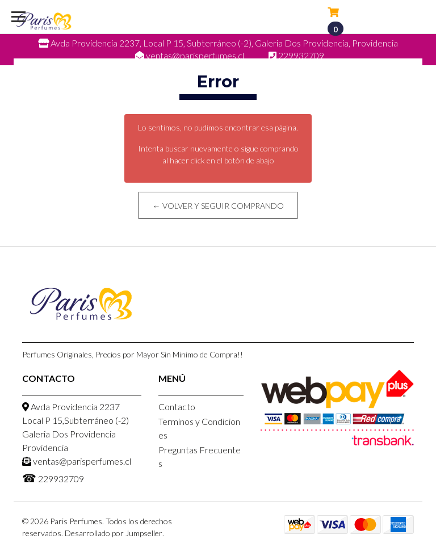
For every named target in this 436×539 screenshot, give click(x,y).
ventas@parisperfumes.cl (76, 461)
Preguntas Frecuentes (199, 456)
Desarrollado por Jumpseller (113, 533)
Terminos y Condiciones (199, 428)
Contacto (176, 406)
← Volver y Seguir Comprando (218, 205)
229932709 (53, 478)
